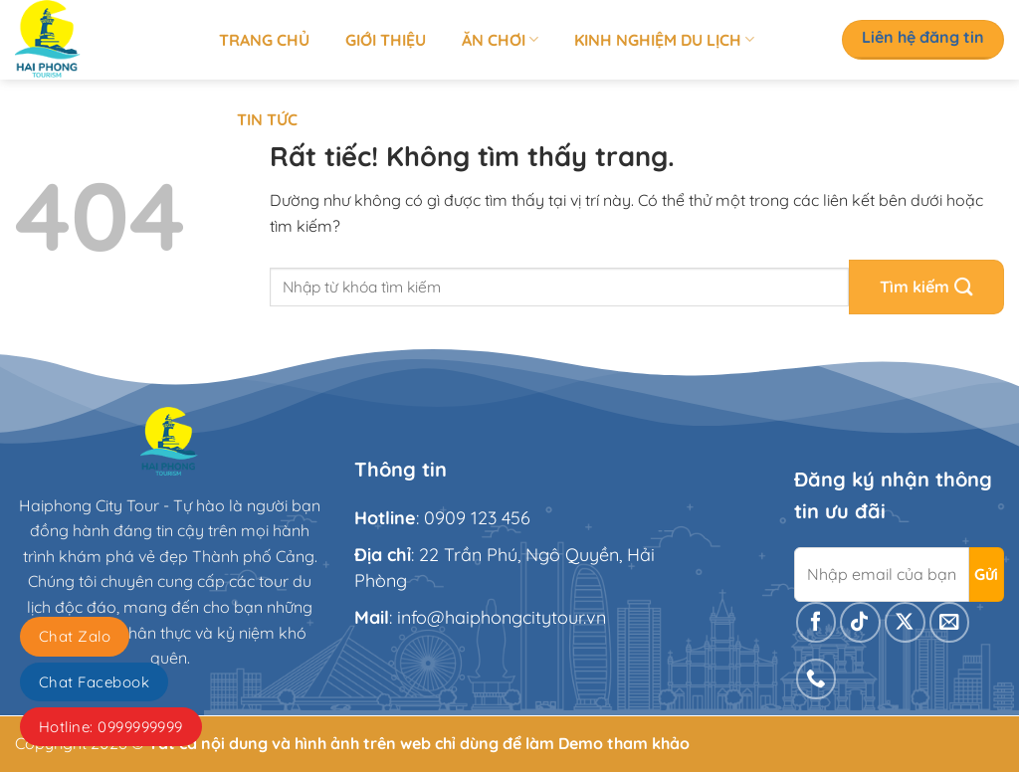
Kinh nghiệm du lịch (664, 40)
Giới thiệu (385, 40)
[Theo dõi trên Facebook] (816, 622)
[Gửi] (926, 287)
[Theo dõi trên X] (905, 622)
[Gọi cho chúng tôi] (816, 679)
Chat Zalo (74, 636)
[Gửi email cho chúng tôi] (949, 622)
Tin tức (267, 119)
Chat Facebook (94, 682)
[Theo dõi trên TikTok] (860, 622)
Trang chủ (264, 40)
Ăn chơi (500, 40)
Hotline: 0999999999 (111, 726)
